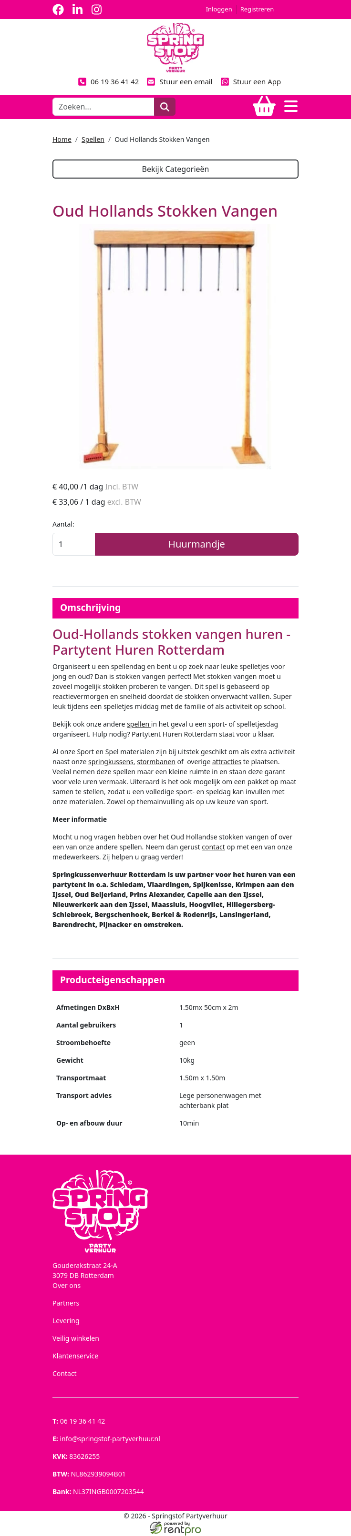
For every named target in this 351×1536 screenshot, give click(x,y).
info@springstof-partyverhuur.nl (106, 1439)
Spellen (93, 139)
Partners (65, 1303)
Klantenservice (75, 1356)
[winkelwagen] (264, 107)
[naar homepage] (175, 46)
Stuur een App (250, 81)
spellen (139, 724)
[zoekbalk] (103, 107)
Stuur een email (179, 81)
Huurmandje (196, 544)
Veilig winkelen (75, 1338)
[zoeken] (165, 107)
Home (62, 139)
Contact (64, 1373)
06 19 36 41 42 (108, 81)
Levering (66, 1321)
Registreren (257, 9)
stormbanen (156, 762)
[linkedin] (77, 9)
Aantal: (63, 524)
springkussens (111, 762)
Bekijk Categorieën (175, 169)
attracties (226, 762)
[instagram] (96, 9)
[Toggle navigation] (291, 107)
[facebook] (58, 9)
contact (213, 847)
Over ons (66, 1285)
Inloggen (219, 9)
